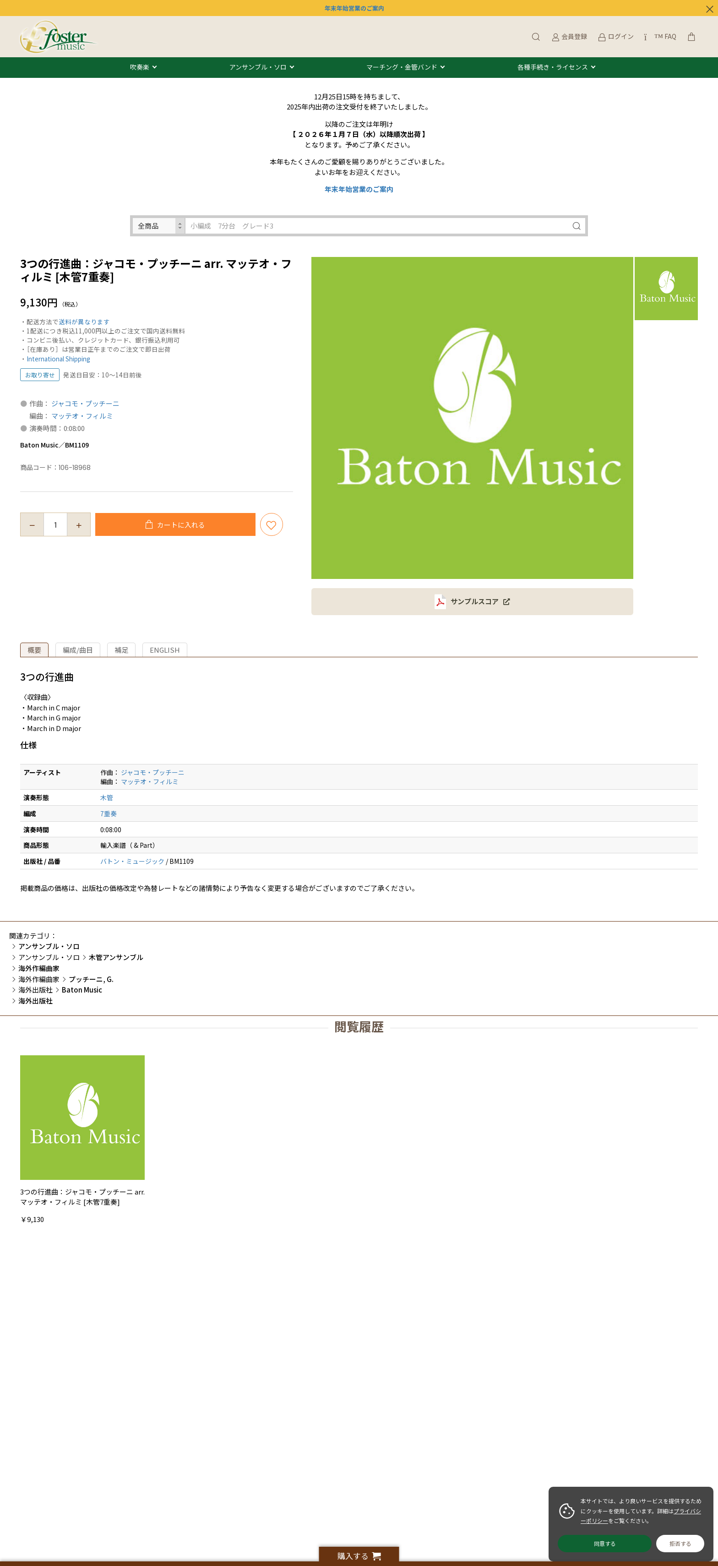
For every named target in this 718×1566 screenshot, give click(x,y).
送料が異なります (84, 321)
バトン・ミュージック (132, 861)
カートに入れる (180, 524)
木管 (106, 797)
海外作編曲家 (39, 979)
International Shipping (58, 358)
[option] (472, 418)
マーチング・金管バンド (401, 67)
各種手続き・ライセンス (552, 67)
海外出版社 (35, 989)
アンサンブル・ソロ (258, 67)
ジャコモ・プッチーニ (85, 403)
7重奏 (108, 813)
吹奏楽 (139, 67)
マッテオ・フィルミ (82, 415)
